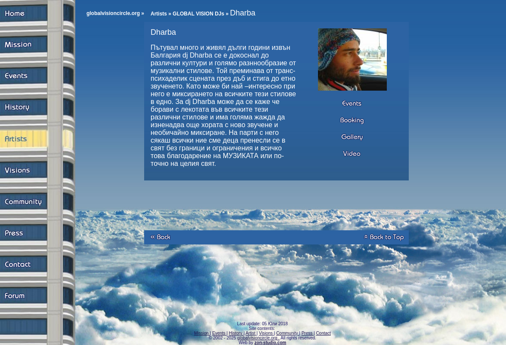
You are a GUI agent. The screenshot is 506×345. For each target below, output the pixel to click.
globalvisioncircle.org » (115, 13)
